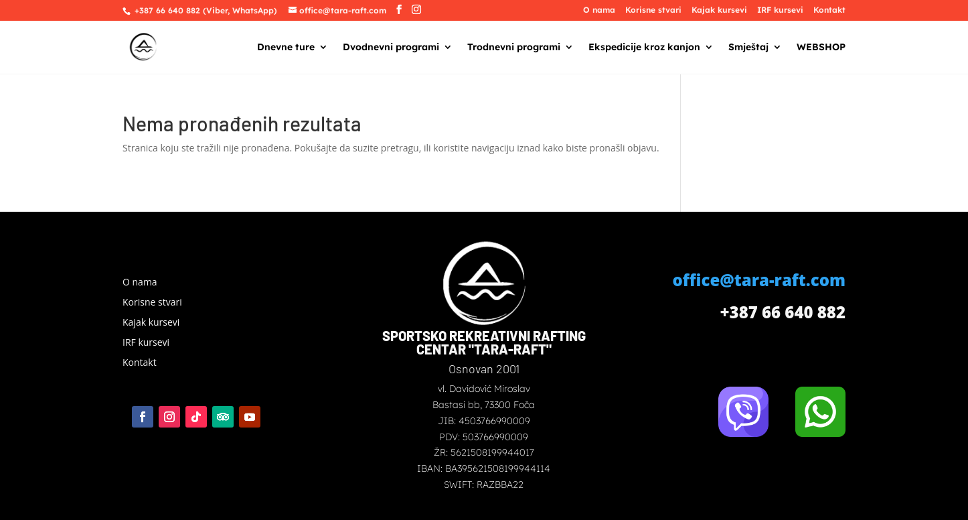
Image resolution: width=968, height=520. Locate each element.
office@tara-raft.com (759, 280)
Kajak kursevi (719, 10)
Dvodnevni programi (391, 47)
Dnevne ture (286, 47)
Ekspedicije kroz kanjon (644, 47)
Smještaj (748, 47)
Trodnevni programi (513, 47)
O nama (599, 10)
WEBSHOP (821, 47)
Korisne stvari (653, 10)
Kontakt (829, 10)
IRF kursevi (780, 10)
